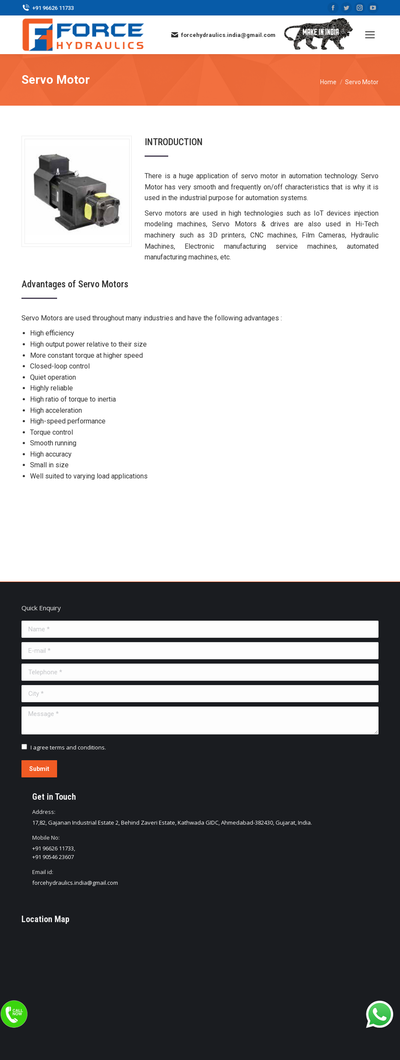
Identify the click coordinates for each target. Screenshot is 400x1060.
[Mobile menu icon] (370, 34)
